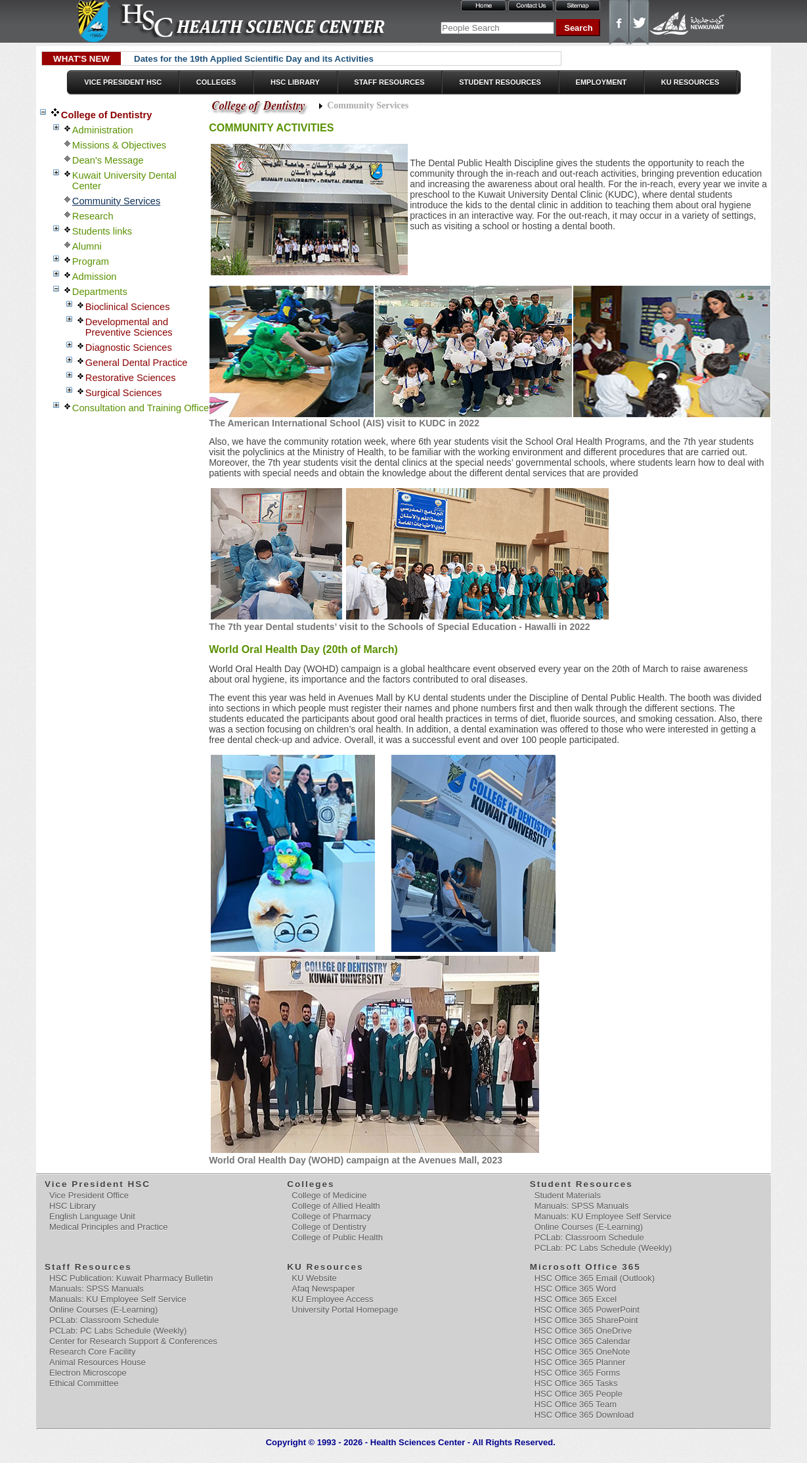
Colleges (216, 82)
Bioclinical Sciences (127, 307)
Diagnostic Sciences (128, 347)
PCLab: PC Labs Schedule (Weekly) (603, 1248)
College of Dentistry (106, 115)
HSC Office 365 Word (575, 1289)
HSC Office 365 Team (575, 1404)
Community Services (116, 201)
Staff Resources (389, 82)
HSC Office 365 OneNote (582, 1352)
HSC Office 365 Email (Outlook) (594, 1278)
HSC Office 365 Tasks (576, 1383)
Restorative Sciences (130, 377)
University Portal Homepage (345, 1310)
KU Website (314, 1278)
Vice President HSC (123, 82)
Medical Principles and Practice (108, 1227)
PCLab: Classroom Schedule (589, 1237)
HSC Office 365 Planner (580, 1362)
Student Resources (500, 82)
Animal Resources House (97, 1362)
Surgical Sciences (123, 393)
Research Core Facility (92, 1352)
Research (93, 216)
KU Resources (690, 82)
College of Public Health (337, 1237)
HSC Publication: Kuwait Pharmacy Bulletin (131, 1278)
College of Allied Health (336, 1206)
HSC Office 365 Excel (575, 1299)
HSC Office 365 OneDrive (583, 1331)
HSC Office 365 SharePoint (586, 1320)
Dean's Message (108, 160)
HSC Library (295, 82)
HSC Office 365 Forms (577, 1373)
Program (90, 261)
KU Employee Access (332, 1299)
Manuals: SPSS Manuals (581, 1206)
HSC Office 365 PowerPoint (587, 1310)
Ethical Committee (83, 1383)
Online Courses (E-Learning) (588, 1227)
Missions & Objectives (119, 145)
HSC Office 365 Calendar (582, 1341)
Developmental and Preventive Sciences (129, 327)
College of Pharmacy (331, 1216)
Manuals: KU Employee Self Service (603, 1216)
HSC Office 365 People (578, 1394)
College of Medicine (329, 1195)
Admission (94, 276)
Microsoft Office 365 (586, 1267)
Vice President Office (89, 1195)
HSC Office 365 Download (584, 1415)
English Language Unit (92, 1216)
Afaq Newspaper (323, 1289)
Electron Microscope (88, 1373)
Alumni (87, 246)
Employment (601, 82)
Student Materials (567, 1195)
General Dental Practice (136, 362)
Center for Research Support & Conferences (133, 1341)
